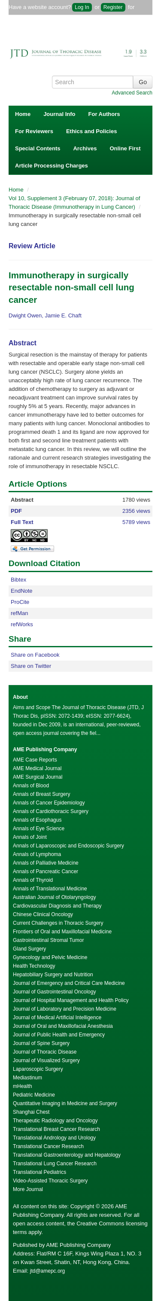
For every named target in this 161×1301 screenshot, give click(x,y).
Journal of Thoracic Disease (45, 1052)
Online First (124, 148)
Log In (82, 7)
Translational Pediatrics (39, 1172)
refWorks (22, 624)
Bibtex (18, 579)
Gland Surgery (29, 949)
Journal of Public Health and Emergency (59, 1035)
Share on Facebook (35, 655)
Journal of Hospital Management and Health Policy (70, 1000)
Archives (85, 148)
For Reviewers (34, 131)
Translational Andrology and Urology (54, 1138)
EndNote (22, 591)
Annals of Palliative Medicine (46, 863)
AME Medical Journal (37, 768)
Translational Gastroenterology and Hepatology (67, 1155)
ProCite (20, 602)
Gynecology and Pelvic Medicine (50, 957)
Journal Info (59, 114)
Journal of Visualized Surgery (46, 1060)
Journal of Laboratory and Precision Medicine (64, 1009)
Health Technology (34, 966)
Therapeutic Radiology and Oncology (55, 1121)
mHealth (22, 1086)
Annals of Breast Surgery (41, 794)
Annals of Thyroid (33, 880)
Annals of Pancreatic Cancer (45, 871)
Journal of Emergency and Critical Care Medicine (69, 983)
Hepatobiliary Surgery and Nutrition (53, 975)
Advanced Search (132, 93)
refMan (19, 613)
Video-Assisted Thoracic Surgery (50, 1181)
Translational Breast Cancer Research (56, 1129)
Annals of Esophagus (37, 820)
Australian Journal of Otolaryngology (54, 897)
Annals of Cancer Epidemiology (49, 803)
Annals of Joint (30, 837)
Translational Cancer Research (48, 1146)
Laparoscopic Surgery (38, 1069)
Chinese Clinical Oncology (43, 914)
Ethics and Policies (91, 131)
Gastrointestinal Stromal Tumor (48, 940)
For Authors (104, 114)
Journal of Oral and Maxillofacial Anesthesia (63, 1026)
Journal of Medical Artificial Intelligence (57, 1018)
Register (113, 7)
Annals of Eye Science (38, 829)
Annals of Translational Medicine (50, 889)
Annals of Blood (31, 786)
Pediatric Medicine (34, 1095)
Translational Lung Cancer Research (55, 1164)
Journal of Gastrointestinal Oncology (54, 992)
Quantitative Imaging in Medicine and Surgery (65, 1103)
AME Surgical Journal (37, 777)
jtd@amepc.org (47, 1271)
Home (22, 114)
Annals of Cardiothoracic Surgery (50, 811)
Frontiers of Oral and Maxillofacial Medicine (62, 932)
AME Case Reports (35, 760)
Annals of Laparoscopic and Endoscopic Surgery (68, 846)
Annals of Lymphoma (37, 854)
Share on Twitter (31, 666)
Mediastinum (27, 1078)
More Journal (28, 1189)
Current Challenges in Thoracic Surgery (58, 923)
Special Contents (37, 148)
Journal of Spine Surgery (41, 1043)
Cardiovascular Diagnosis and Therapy (57, 906)
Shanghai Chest (31, 1112)
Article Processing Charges (51, 165)
